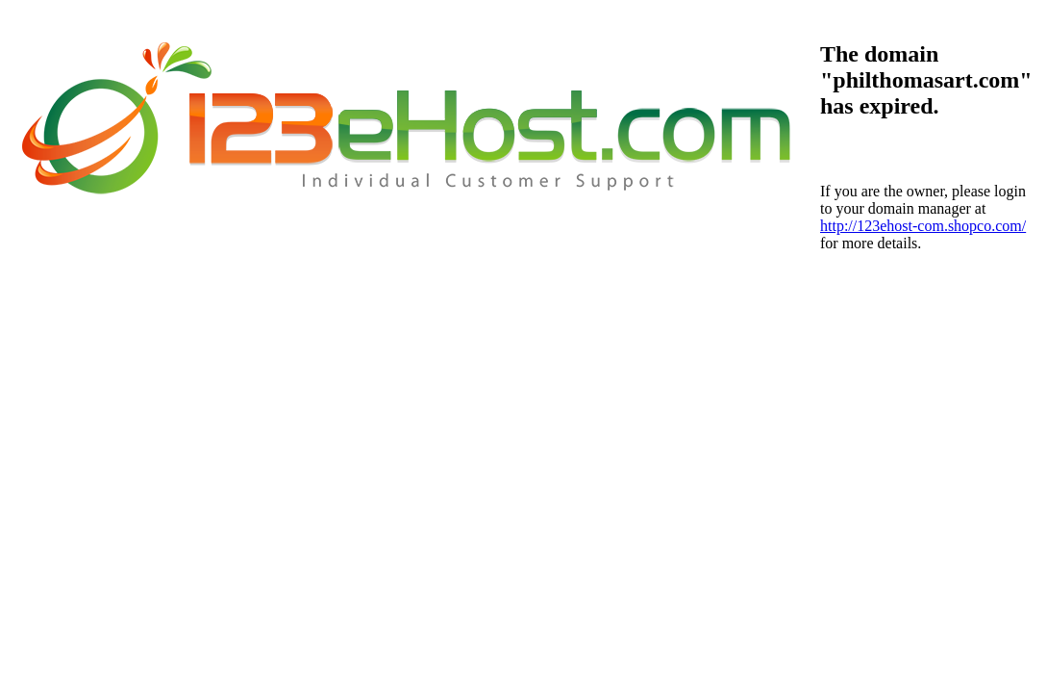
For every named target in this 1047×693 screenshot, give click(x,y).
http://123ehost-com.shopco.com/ (923, 226)
